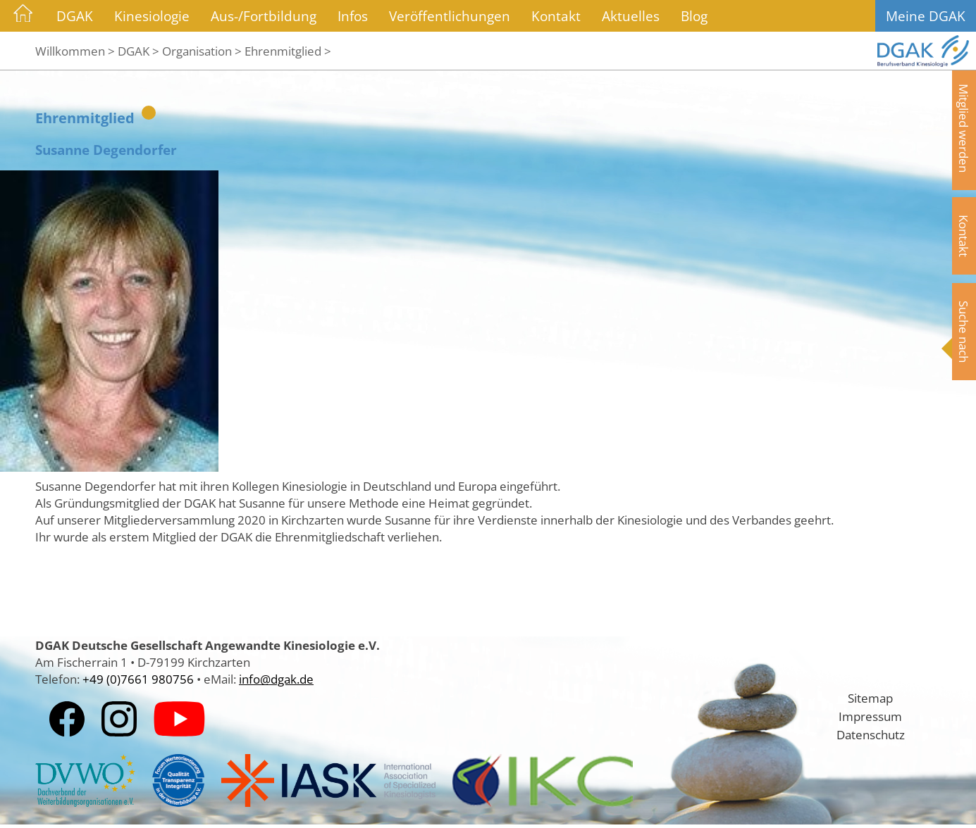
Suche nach (964, 332)
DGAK (74, 16)
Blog (694, 16)
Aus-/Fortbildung (263, 16)
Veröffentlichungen (449, 16)
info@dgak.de (276, 678)
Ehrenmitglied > (288, 50)
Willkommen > (75, 50)
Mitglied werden (964, 128)
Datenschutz (870, 734)
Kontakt (556, 16)
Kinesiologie (152, 16)
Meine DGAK (925, 16)
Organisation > (202, 50)
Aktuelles (631, 16)
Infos (353, 16)
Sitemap (870, 697)
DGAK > (138, 50)
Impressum (870, 716)
